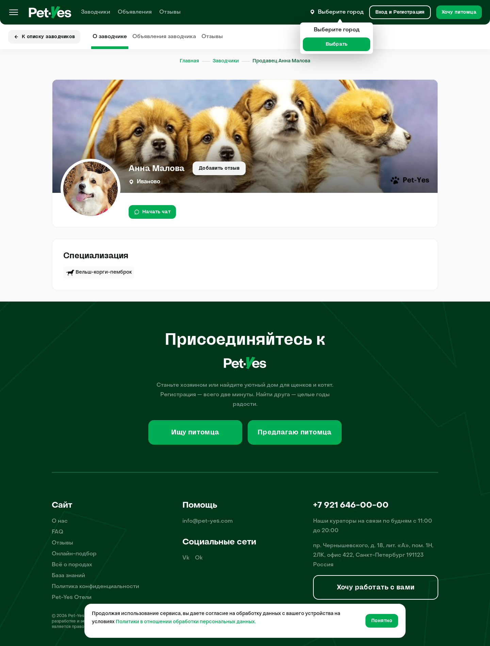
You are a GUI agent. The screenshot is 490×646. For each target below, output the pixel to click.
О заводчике (110, 37)
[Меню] (13, 12)
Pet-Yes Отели (72, 597)
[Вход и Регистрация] (400, 12)
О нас (60, 521)
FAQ (57, 532)
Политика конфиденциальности (95, 586)
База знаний (68, 576)
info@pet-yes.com (207, 521)
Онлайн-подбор (74, 554)
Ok (199, 558)
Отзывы (170, 12)
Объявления (135, 12)
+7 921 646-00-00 (351, 506)
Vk (186, 558)
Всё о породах (72, 565)
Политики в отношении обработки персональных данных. (186, 622)
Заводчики (95, 12)
